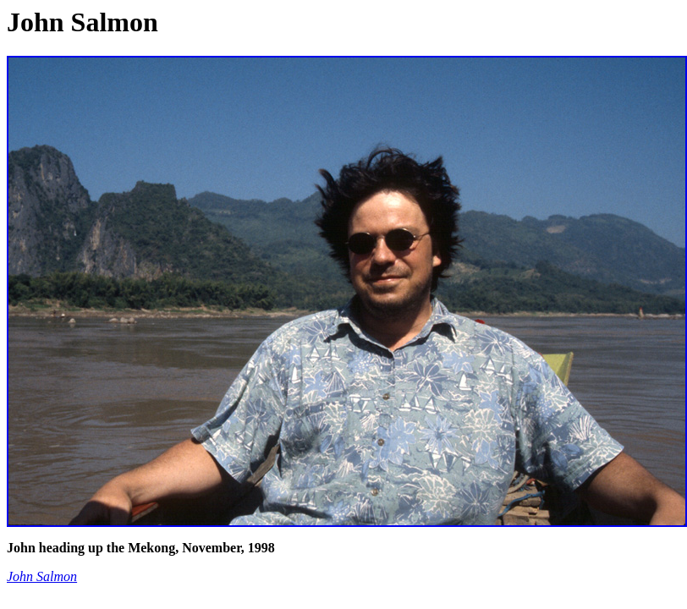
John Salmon (42, 576)
